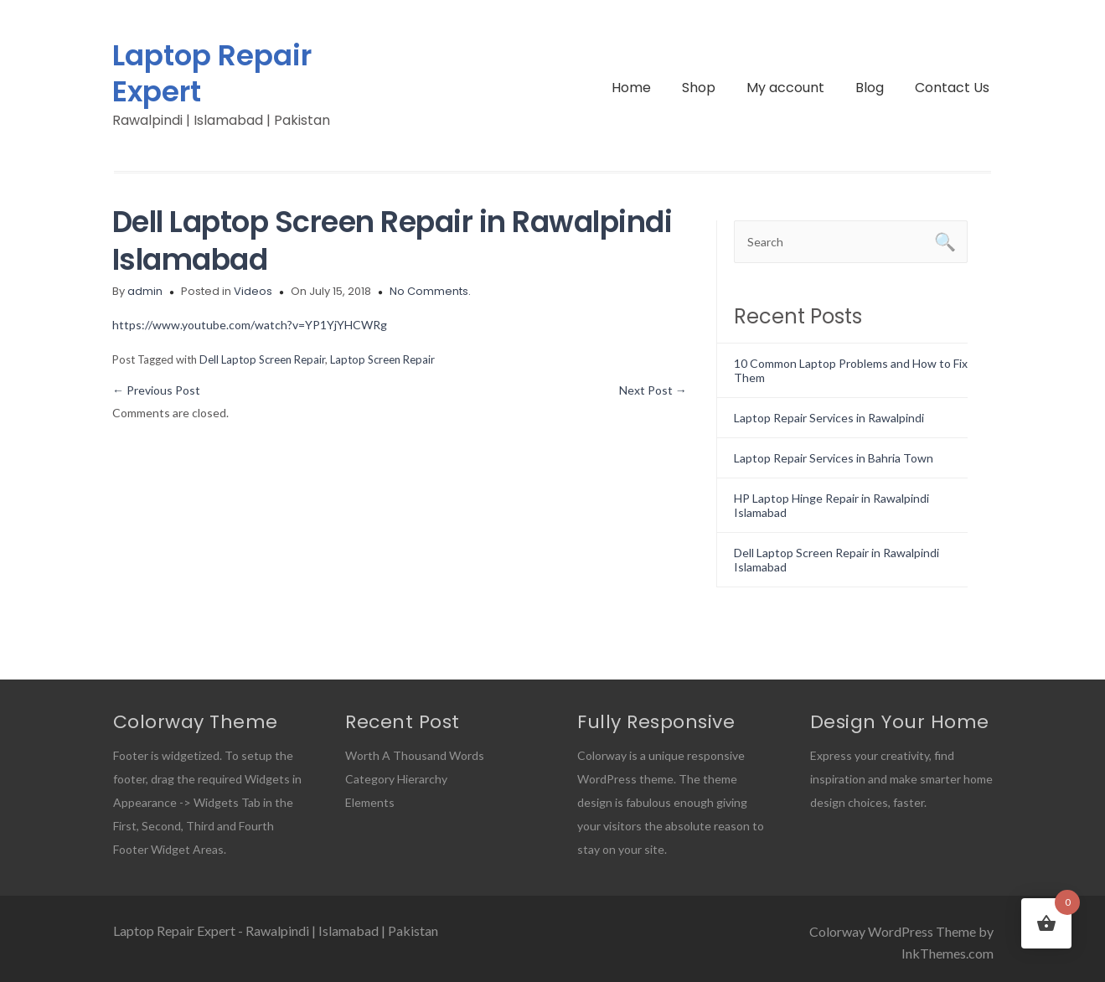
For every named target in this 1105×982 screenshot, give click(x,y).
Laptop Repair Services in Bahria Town (833, 458)
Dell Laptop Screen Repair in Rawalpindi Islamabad (392, 240)
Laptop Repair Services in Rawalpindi (829, 418)
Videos (253, 291)
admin (145, 291)
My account (785, 87)
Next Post (653, 390)
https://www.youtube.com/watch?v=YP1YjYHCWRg (249, 325)
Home (631, 87)
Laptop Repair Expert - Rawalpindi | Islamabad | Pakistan (275, 930)
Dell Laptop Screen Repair (262, 359)
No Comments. (430, 291)
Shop (698, 87)
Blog (869, 87)
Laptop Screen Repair (382, 359)
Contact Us (952, 87)
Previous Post (156, 390)
